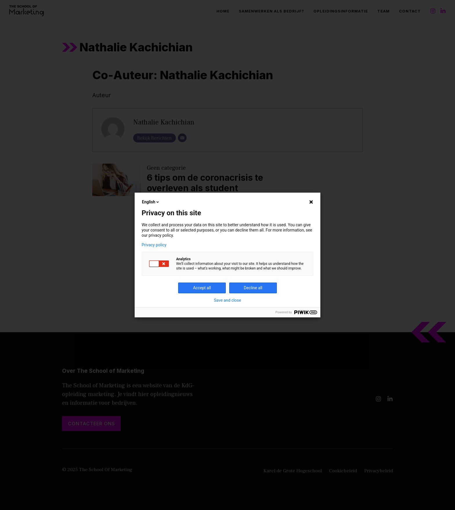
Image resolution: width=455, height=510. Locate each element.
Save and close (227, 300)
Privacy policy (154, 245)
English (151, 202)
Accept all (202, 287)
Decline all (253, 287)
